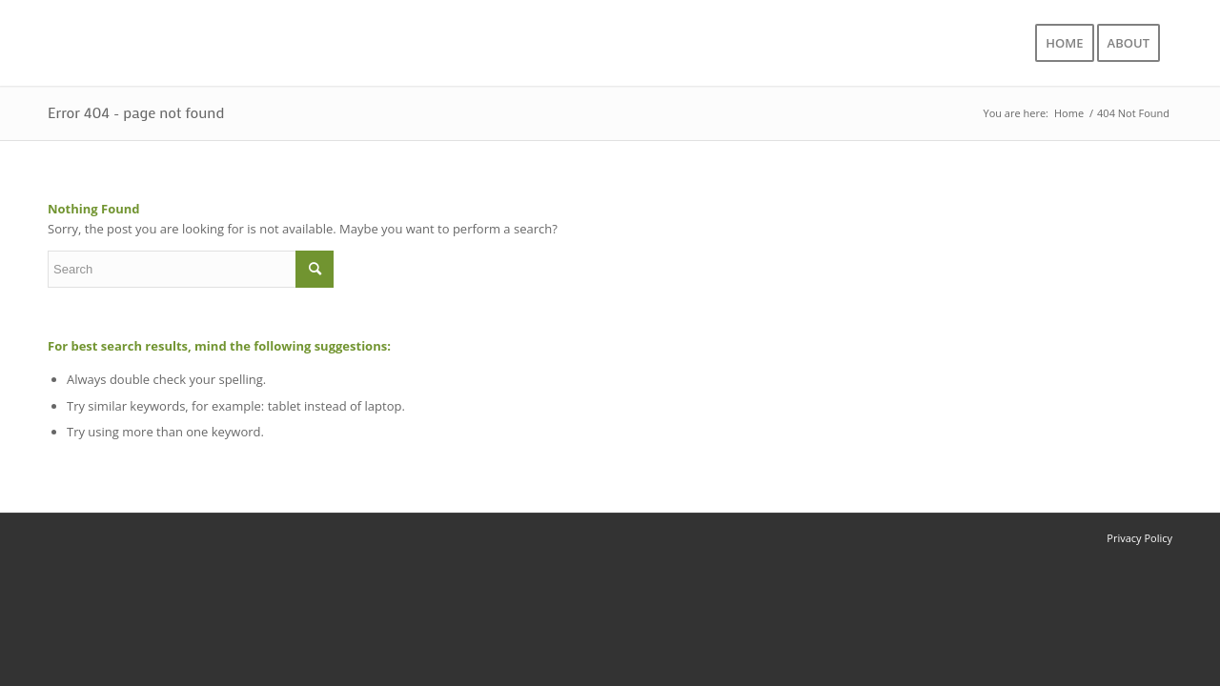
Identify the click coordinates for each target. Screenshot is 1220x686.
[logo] (173, 43)
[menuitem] (1064, 43)
